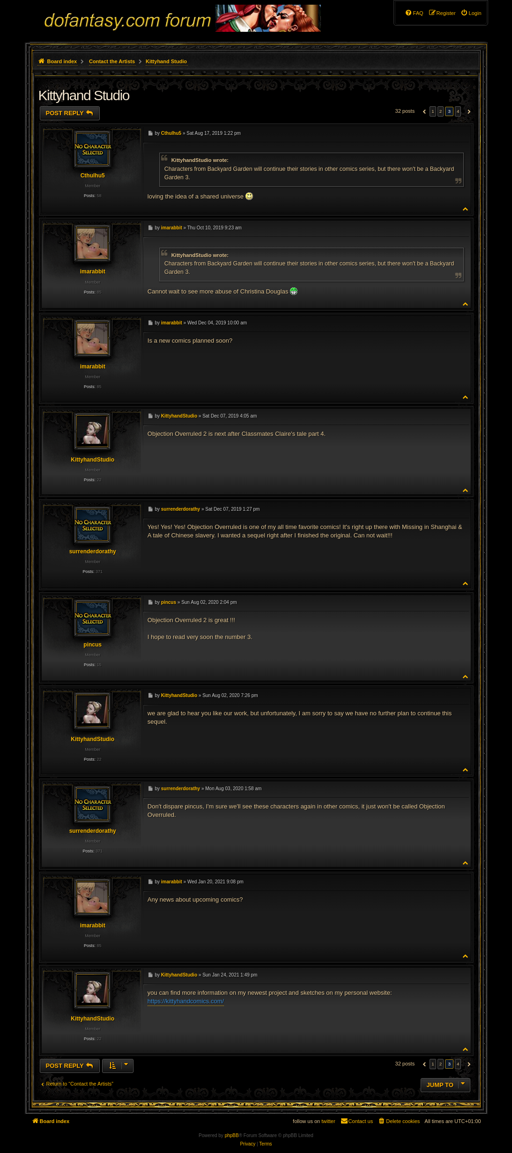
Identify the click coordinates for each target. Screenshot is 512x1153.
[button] (423, 111)
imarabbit (92, 271)
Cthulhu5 (93, 175)
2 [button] (440, 111)
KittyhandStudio (92, 459)
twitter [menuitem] (328, 1121)
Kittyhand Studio (166, 61)
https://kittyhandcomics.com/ (186, 1001)
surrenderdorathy (92, 551)
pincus (92, 644)
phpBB (232, 1135)
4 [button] (458, 111)
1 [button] (432, 111)
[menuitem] (471, 13)
